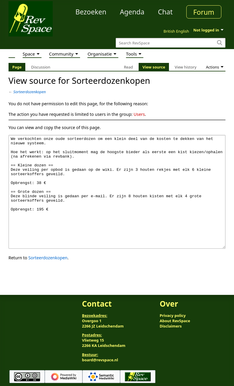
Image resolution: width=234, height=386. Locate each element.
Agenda (132, 11)
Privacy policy (172, 315)
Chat (165, 11)
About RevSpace (175, 320)
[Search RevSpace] (170, 43)
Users (139, 114)
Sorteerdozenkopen (29, 91)
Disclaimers (171, 326)
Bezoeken (90, 11)
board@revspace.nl (100, 359)
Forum (203, 12)
